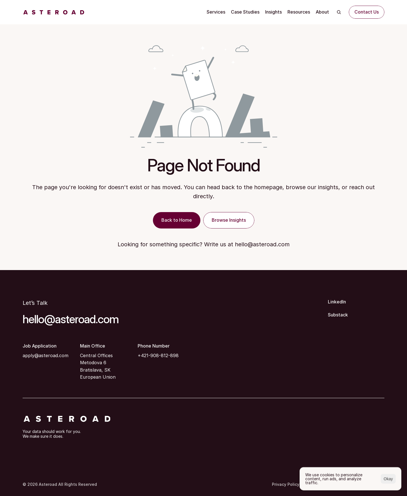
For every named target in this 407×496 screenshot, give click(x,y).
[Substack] (356, 315)
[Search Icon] (339, 12)
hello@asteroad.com (262, 244)
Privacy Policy (285, 484)
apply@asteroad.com (45, 355)
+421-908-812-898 (158, 355)
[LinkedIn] (356, 302)
